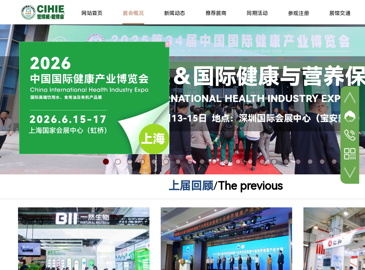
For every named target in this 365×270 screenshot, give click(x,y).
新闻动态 (174, 13)
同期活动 (257, 13)
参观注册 (298, 13)
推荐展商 (215, 13)
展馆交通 (339, 13)
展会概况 (133, 13)
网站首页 (92, 13)
